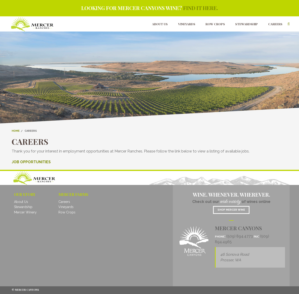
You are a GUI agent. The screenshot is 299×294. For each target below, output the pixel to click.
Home (16, 130)
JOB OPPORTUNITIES (31, 162)
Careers (275, 24)
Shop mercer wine (231, 209)
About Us (160, 24)
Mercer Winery (25, 212)
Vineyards (186, 24)
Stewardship (246, 24)
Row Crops (215, 24)
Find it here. (200, 7)
